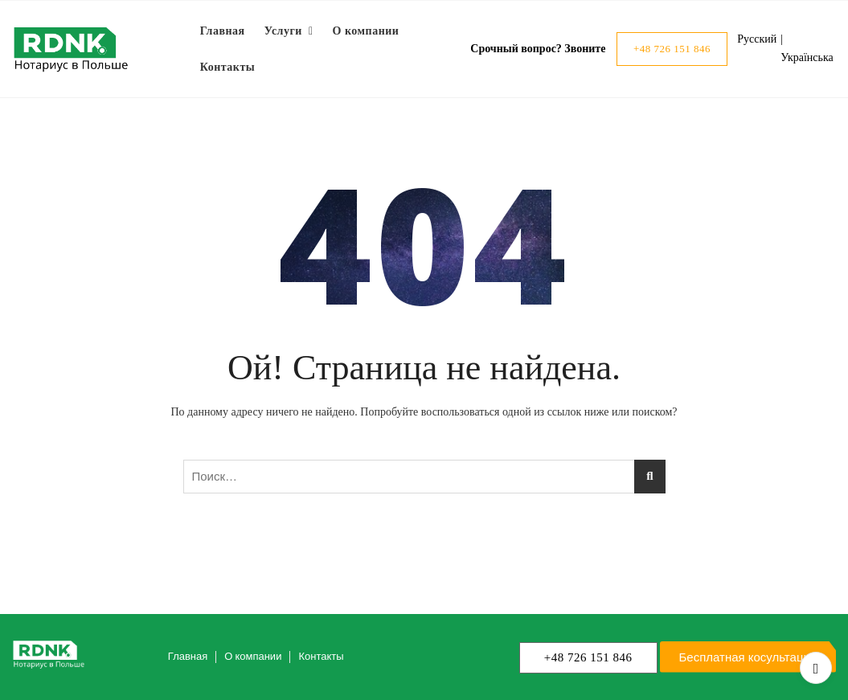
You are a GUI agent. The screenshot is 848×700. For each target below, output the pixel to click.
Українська (806, 57)
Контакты (227, 67)
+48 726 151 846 (672, 49)
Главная (222, 31)
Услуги (283, 31)
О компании (366, 31)
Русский (756, 39)
